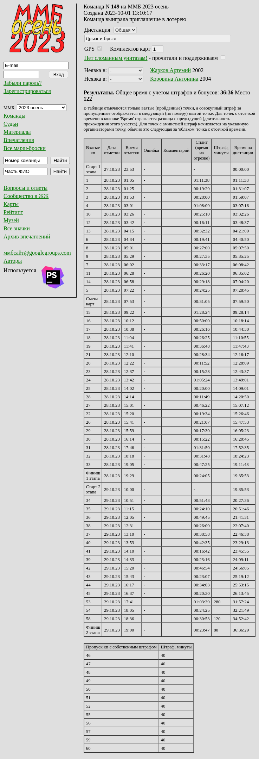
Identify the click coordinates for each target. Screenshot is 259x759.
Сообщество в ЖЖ (26, 196)
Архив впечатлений (27, 236)
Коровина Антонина (174, 79)
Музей (11, 220)
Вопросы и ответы (25, 188)
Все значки (17, 228)
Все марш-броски (25, 148)
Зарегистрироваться (27, 91)
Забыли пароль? (22, 83)
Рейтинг (13, 212)
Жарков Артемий (170, 70)
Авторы (13, 261)
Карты (11, 204)
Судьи (11, 124)
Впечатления (19, 140)
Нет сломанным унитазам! (116, 58)
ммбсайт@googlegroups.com (37, 253)
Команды (14, 116)
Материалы (17, 132)
